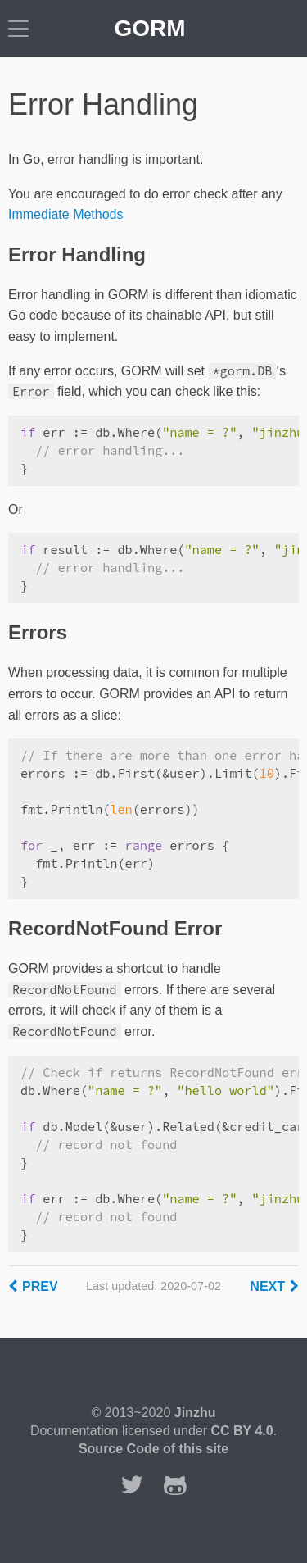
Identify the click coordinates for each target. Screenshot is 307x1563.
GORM (150, 28)
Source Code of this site (153, 1449)
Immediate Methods (66, 214)
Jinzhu (195, 1413)
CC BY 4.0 (241, 1431)
